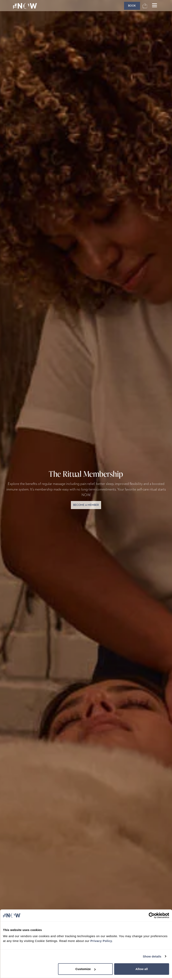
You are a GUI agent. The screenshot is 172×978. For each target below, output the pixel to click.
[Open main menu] (155, 6)
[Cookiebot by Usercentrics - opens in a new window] (151, 915)
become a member (86, 505)
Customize (86, 969)
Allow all (141, 969)
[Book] (132, 6)
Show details (152, 956)
